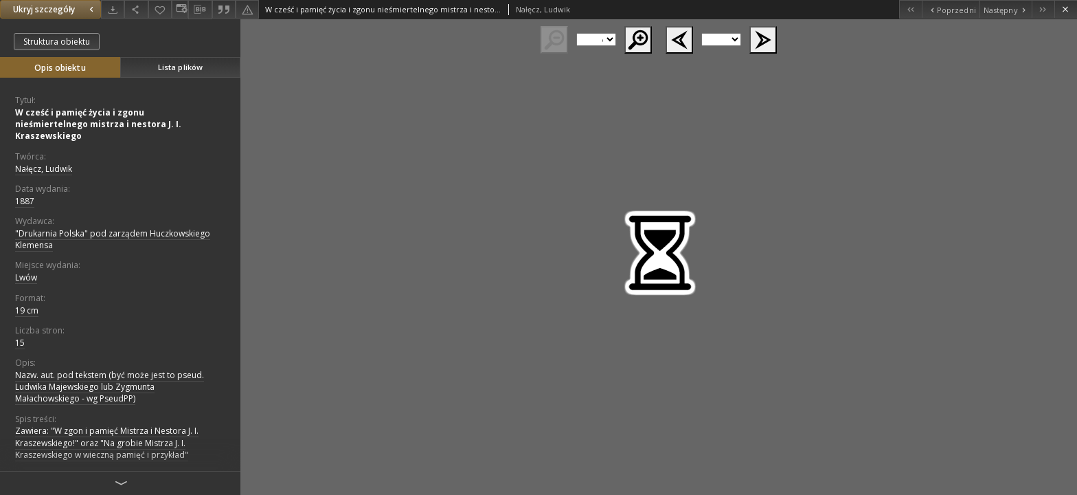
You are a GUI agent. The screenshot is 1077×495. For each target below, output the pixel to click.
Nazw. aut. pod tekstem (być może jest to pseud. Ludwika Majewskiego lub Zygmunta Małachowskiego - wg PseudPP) (109, 386)
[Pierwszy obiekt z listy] (910, 9)
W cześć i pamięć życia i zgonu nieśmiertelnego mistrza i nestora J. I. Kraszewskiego (98, 124)
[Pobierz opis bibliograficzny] (200, 9)
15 (20, 343)
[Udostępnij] (136, 9)
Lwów (26, 277)
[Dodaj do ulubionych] (160, 9)
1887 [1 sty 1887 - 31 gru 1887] (24, 201)
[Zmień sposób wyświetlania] (180, 9)
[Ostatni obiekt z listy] (1043, 9)
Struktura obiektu (56, 41)
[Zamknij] (1065, 9)
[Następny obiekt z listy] (1005, 9)
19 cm (26, 310)
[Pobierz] (112, 9)
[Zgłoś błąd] (247, 9)
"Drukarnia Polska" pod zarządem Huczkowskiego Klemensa (112, 239)
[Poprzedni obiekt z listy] (950, 9)
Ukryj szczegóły (55, 9)
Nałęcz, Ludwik (43, 169)
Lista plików (180, 67)
